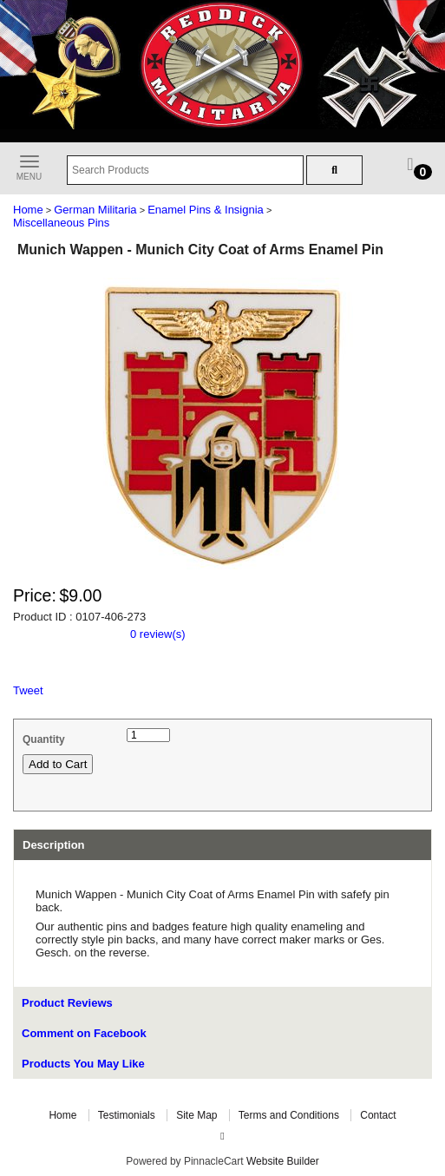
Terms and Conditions (289, 1115)
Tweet (28, 690)
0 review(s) (158, 634)
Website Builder (282, 1161)
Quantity (44, 739)
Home (28, 209)
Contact (378, 1115)
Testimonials (126, 1115)
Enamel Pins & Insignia (205, 209)
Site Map (196, 1115)
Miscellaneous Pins (61, 222)
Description (54, 844)
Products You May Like (83, 1063)
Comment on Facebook (84, 1033)
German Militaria (95, 209)
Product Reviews (67, 1002)
